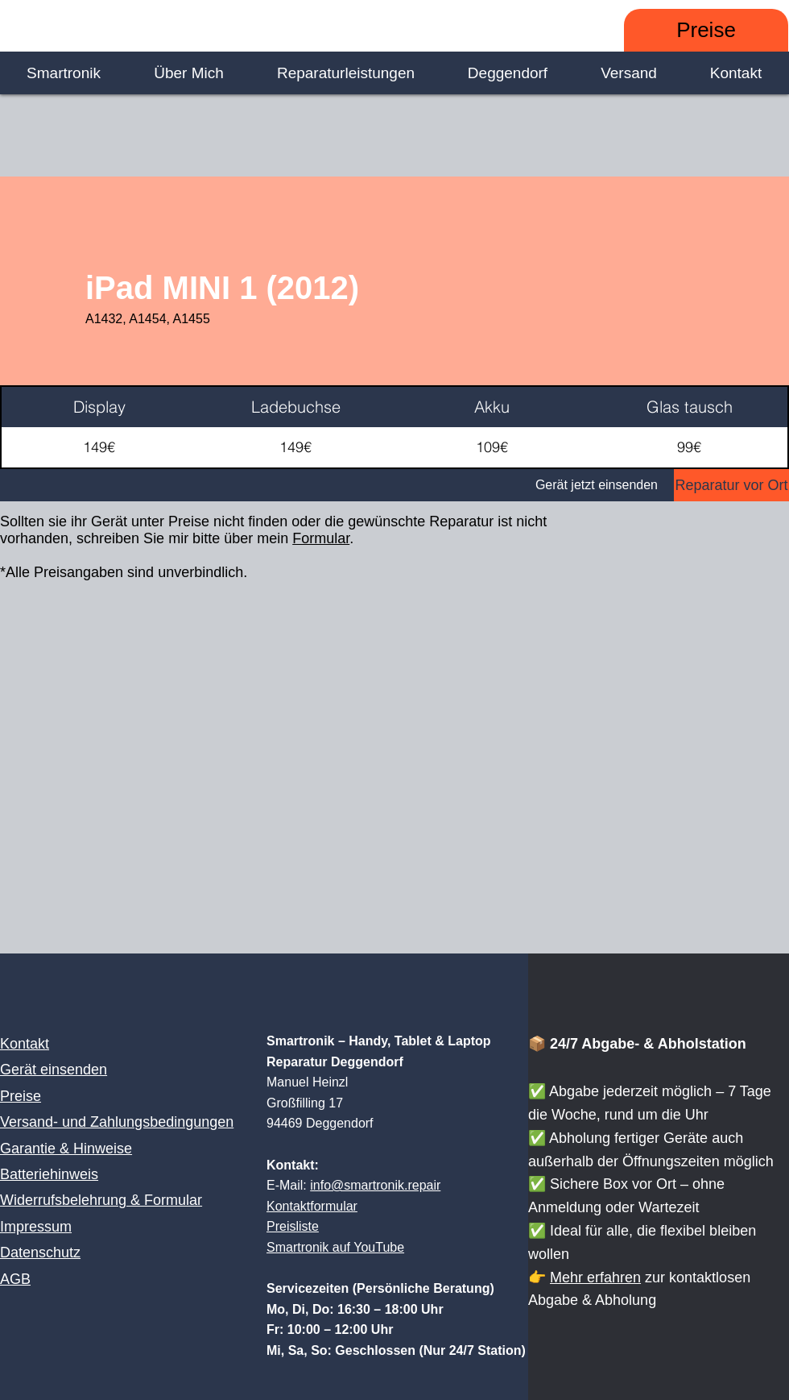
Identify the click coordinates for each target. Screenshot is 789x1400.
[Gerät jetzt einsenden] (337, 485)
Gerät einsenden (53, 1069)
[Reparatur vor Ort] (731, 485)
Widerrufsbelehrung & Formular (101, 1200)
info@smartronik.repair (375, 1185)
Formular (320, 538)
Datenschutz (40, 1252)
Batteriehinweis (49, 1174)
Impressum (36, 1227)
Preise (20, 1096)
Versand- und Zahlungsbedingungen (116, 1122)
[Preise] (706, 30)
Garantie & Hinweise (66, 1148)
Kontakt (24, 1044)
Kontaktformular (311, 1206)
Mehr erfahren (595, 1277)
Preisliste (292, 1226)
